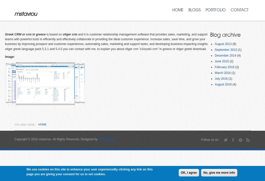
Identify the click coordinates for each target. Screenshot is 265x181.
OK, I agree (189, 173)
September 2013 (226, 50)
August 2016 (223, 84)
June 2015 (222, 61)
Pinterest (240, 140)
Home (177, 10)
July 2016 (221, 78)
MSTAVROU (106, 139)
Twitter (226, 140)
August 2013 (223, 44)
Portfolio (216, 10)
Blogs (194, 10)
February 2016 (224, 67)
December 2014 (225, 55)
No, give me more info (219, 173)
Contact (239, 10)
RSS (248, 140)
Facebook (233, 140)
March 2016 (223, 73)
